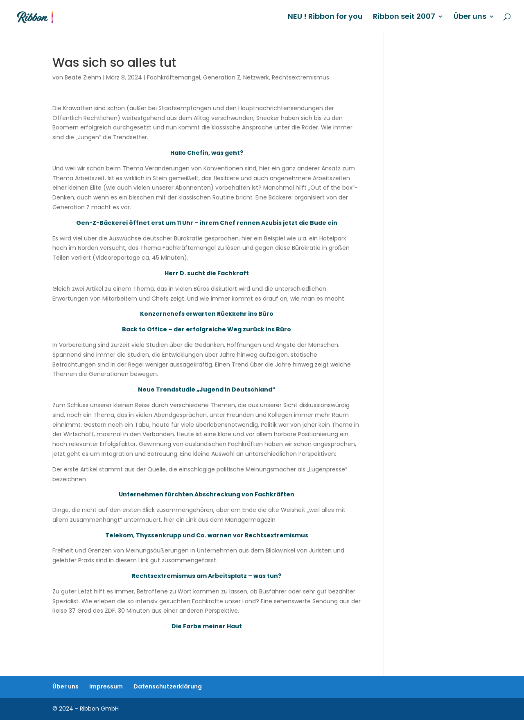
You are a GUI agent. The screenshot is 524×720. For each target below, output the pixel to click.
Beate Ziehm (83, 77)
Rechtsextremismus (300, 77)
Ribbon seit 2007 (404, 17)
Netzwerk (256, 77)
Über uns (470, 17)
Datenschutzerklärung (167, 686)
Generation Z (221, 77)
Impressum (106, 686)
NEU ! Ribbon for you (325, 17)
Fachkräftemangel (173, 77)
